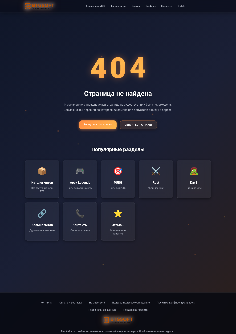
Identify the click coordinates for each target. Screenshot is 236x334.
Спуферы (151, 6)
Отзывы (136, 6)
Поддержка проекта (135, 309)
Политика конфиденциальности (176, 302)
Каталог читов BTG (95, 6)
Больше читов (118, 6)
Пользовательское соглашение (131, 302)
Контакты (166, 6)
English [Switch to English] (181, 6)
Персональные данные (102, 309)
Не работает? (97, 302)
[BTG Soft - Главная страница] (39, 6)
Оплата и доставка (70, 302)
